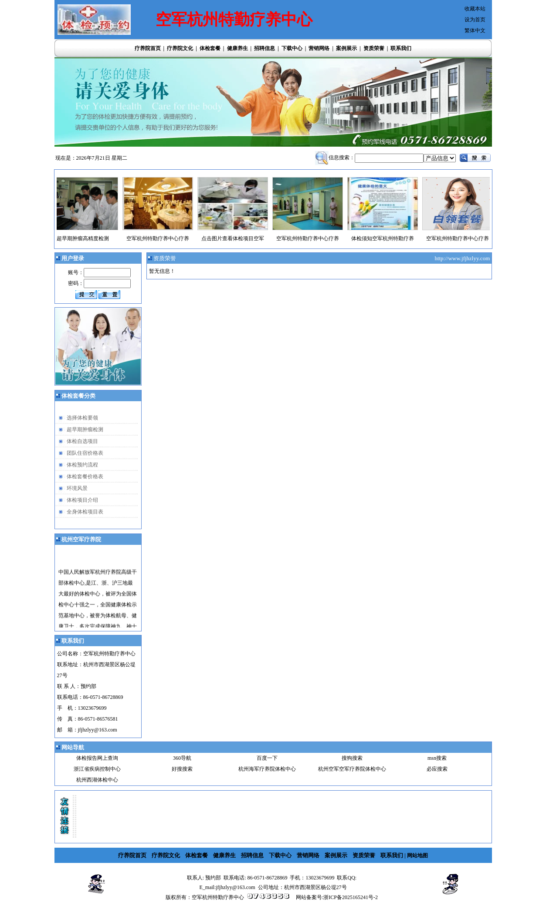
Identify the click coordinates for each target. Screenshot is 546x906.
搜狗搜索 (352, 758)
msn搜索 (437, 758)
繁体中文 (475, 30)
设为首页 (475, 20)
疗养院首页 (148, 48)
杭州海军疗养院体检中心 (267, 769)
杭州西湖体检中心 (97, 780)
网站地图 (417, 855)
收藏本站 (475, 9)
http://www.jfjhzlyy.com (462, 258)
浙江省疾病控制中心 (97, 769)
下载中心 (291, 48)
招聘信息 (264, 48)
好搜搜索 (182, 769)
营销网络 (319, 48)
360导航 (182, 758)
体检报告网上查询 (97, 758)
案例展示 (346, 48)
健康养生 (237, 48)
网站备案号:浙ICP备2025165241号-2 (337, 897)
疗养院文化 (180, 48)
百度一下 (267, 758)
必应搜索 (437, 769)
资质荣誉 (373, 48)
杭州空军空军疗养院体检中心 (352, 769)
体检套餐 (210, 48)
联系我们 (400, 48)
